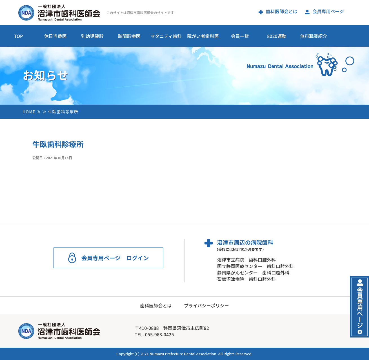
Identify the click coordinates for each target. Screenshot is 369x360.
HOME (29, 111)
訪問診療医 (129, 36)
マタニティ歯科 (166, 36)
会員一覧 (240, 36)
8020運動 (276, 36)
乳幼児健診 (92, 36)
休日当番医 (55, 36)
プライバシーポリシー (206, 305)
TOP (18, 36)
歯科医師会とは (278, 11)
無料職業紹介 (313, 36)
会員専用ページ (324, 11)
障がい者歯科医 (203, 36)
